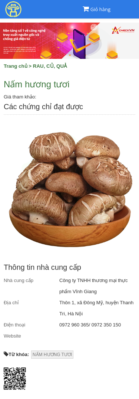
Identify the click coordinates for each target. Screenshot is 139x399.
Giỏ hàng (100, 9)
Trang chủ (15, 66)
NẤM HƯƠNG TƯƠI (52, 354)
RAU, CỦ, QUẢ (50, 66)
